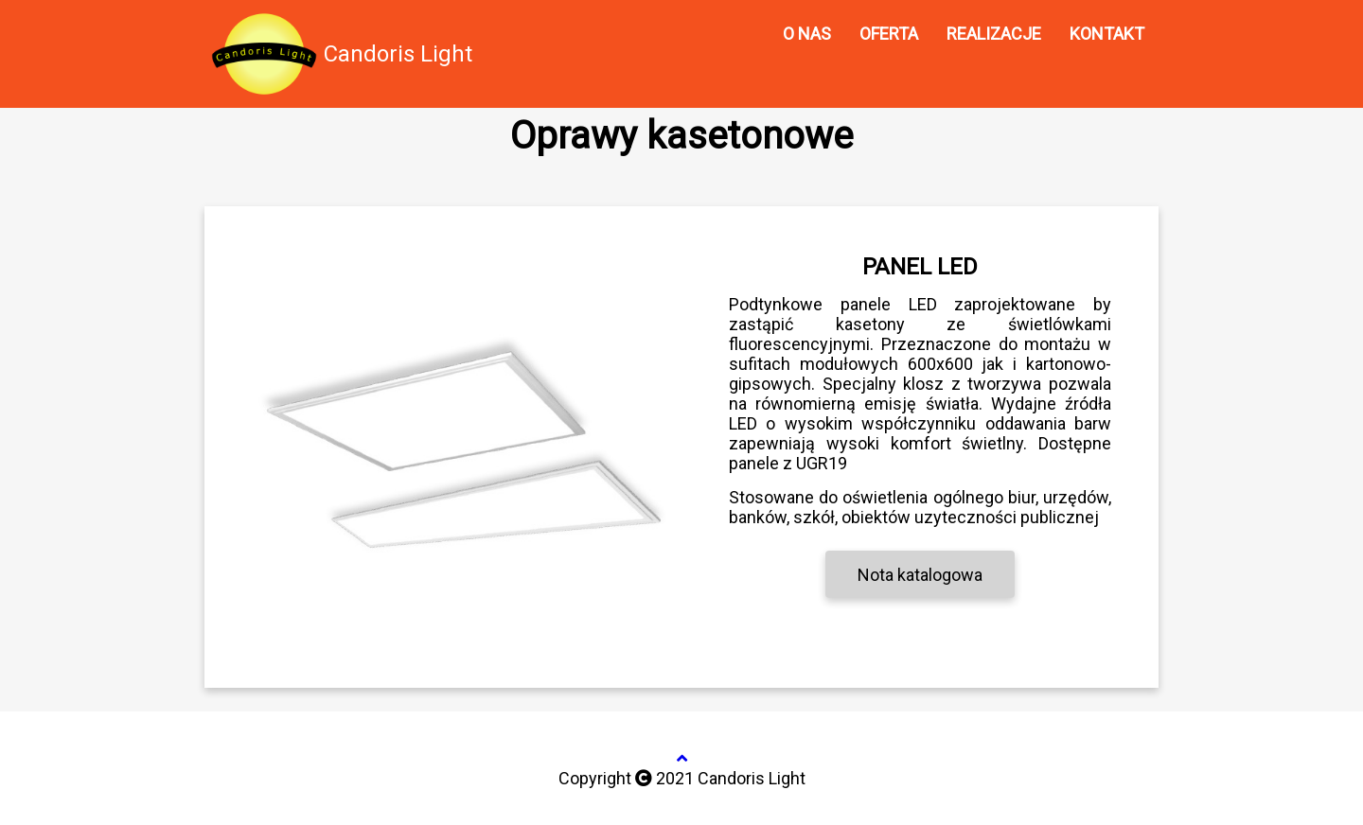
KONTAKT (1107, 34)
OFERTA (888, 34)
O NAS (807, 34)
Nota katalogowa (920, 575)
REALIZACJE (994, 34)
